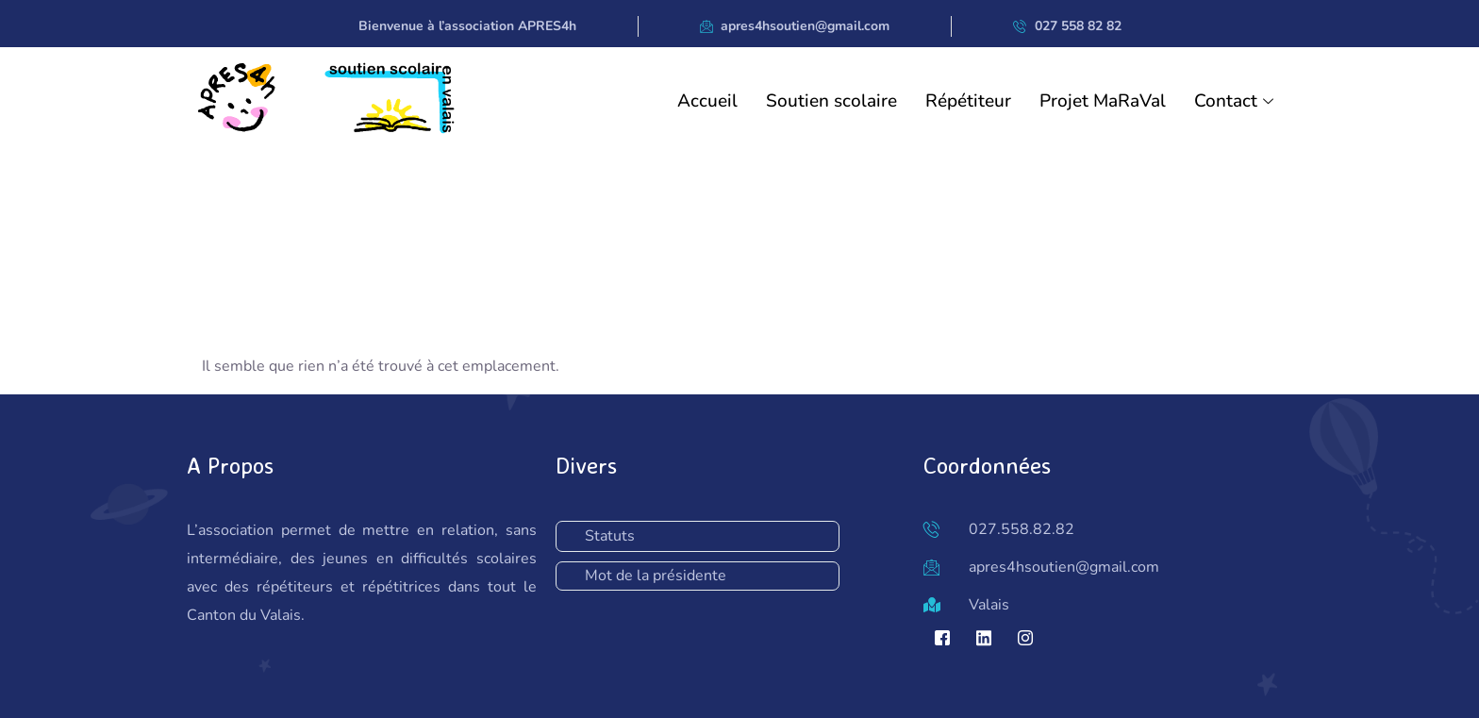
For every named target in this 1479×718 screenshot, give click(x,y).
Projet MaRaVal (1102, 101)
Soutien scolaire (831, 101)
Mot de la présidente (655, 575)
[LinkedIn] (984, 638)
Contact (1236, 101)
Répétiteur (968, 101)
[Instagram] (1025, 638)
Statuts (610, 536)
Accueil (707, 101)
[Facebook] (942, 638)
